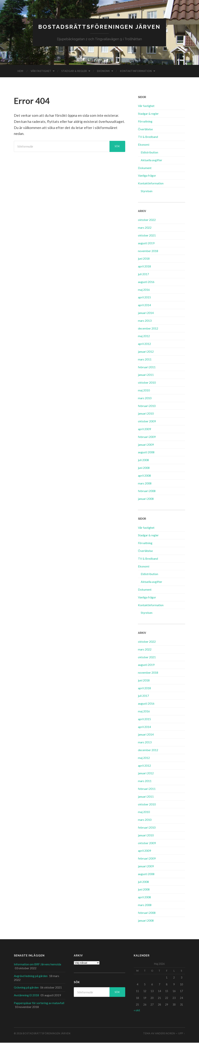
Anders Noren (165, 1033)
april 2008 (144, 475)
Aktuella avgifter (151, 160)
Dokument (144, 168)
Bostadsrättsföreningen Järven (99, 27)
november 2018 (148, 251)
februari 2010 (147, 406)
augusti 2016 (146, 282)
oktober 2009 (147, 421)
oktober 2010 (147, 383)
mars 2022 (144, 228)
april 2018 (144, 266)
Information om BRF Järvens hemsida (37, 964)
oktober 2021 (147, 235)
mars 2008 (144, 483)
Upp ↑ (181, 1033)
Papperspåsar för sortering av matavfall (39, 1003)
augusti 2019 (146, 243)
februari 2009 (147, 437)
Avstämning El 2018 (26, 995)
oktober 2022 (147, 220)
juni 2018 (144, 259)
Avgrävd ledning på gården (31, 976)
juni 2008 (144, 468)
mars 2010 (144, 398)
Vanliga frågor (147, 176)
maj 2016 (144, 290)
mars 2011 (144, 359)
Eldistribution (149, 152)
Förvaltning (145, 121)
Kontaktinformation (136, 71)
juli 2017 (143, 274)
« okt (137, 1010)
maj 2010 (144, 390)
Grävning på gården (26, 987)
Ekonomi (103, 71)
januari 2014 (146, 313)
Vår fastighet (41, 71)
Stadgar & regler (74, 71)
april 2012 (144, 344)
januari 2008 (146, 499)
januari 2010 (146, 413)
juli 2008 (143, 460)
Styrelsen (146, 191)
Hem (20, 71)
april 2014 (144, 305)
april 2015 (144, 297)
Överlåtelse (145, 129)
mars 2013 (144, 321)
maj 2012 (144, 336)
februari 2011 (147, 367)
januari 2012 (146, 352)
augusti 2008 (146, 452)
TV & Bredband (148, 137)
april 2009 (144, 429)
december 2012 (148, 328)
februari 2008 (147, 491)
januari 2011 (146, 375)
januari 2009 (146, 444)
